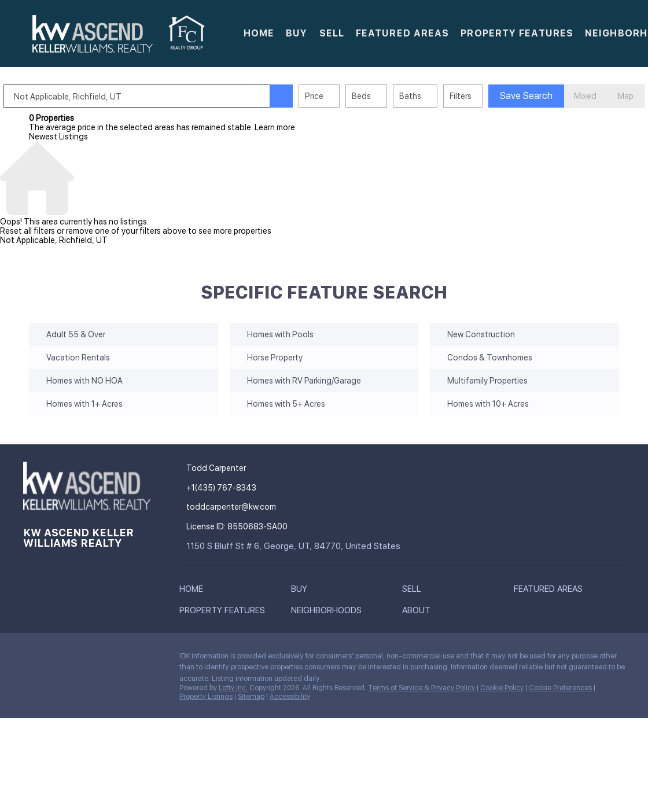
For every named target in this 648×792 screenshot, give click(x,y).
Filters (486, 96)
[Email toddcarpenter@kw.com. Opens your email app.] (273, 507)
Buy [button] (296, 33)
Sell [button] (331, 33)
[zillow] (78, 659)
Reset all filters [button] (27, 230)
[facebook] (32, 659)
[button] (92, 34)
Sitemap (251, 696)
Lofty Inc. (233, 688)
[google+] (124, 659)
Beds (386, 96)
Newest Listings (58, 136)
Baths (436, 96)
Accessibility (290, 696)
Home (259, 33)
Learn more (275, 127)
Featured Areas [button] (402, 33)
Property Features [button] (517, 33)
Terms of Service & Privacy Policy (421, 688)
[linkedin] (55, 659)
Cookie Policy (502, 688)
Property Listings (206, 696)
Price (339, 96)
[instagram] (101, 659)
